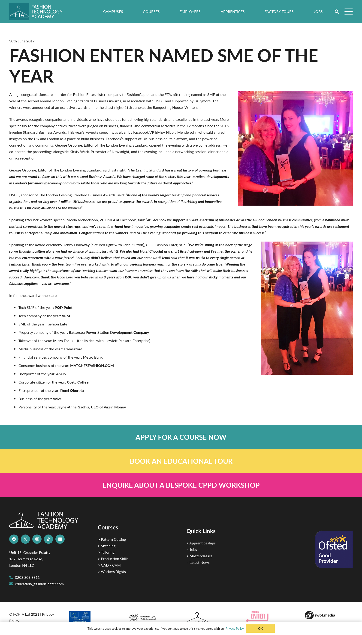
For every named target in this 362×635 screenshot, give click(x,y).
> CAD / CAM (109, 565)
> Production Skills (113, 558)
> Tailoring (106, 552)
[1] (151, 616)
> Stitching (106, 545)
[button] (337, 11)
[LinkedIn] (60, 539)
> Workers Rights (112, 571)
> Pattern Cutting (112, 539)
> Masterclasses (199, 555)
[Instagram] (37, 539)
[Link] (181, 437)
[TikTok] (48, 539)
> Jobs (192, 549)
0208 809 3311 (27, 577)
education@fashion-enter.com (39, 583)
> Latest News (198, 562)
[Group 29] (270, 617)
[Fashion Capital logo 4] (211, 618)
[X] (25, 539)
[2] (92, 618)
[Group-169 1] (329, 615)
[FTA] (39, 11)
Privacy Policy (235, 628)
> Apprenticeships (201, 543)
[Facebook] (13, 539)
